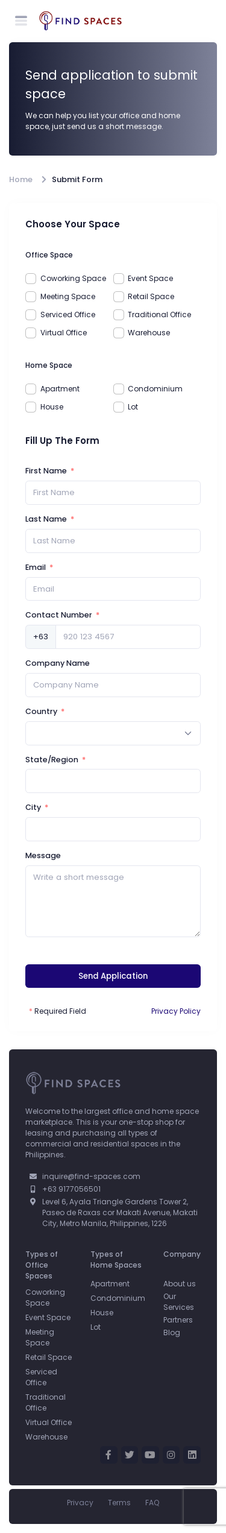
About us (179, 1284)
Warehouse (149, 332)
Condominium (155, 389)
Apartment (60, 389)
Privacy (80, 1502)
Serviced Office (67, 314)
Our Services (178, 1301)
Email (35, 567)
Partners (178, 1320)
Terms (119, 1502)
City (33, 807)
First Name (46, 471)
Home (21, 179)
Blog (171, 1332)
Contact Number (58, 615)
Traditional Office (159, 314)
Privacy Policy (176, 1011)
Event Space (150, 278)
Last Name (46, 519)
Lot (133, 407)
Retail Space (151, 296)
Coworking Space (73, 278)
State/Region (51, 759)
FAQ (152, 1502)
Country (41, 711)
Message (43, 855)
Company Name (57, 663)
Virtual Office (63, 332)
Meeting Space (67, 296)
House (51, 407)
